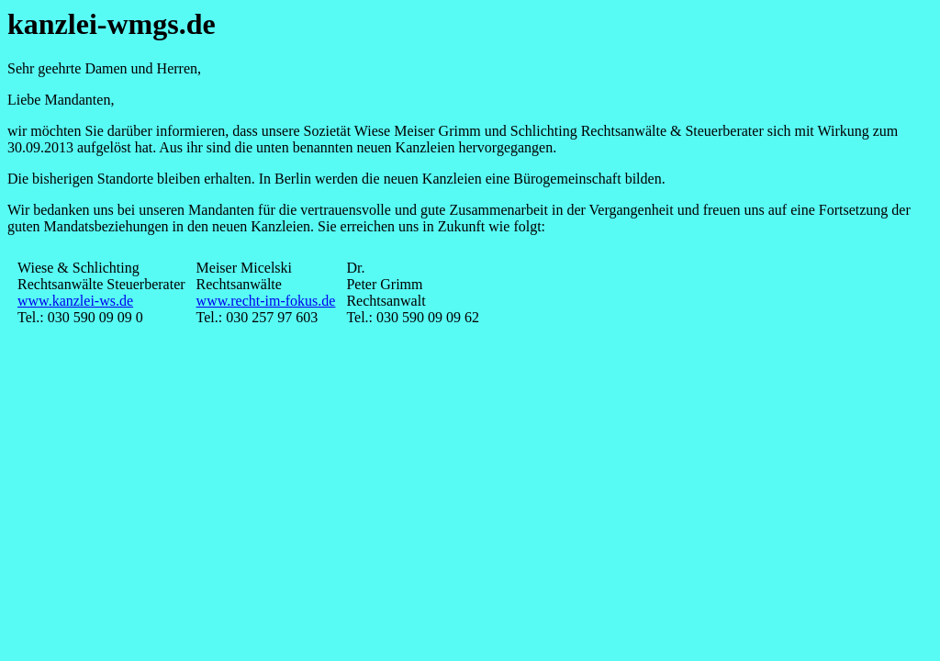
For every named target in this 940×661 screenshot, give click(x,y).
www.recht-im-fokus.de (266, 300)
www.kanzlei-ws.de (75, 300)
